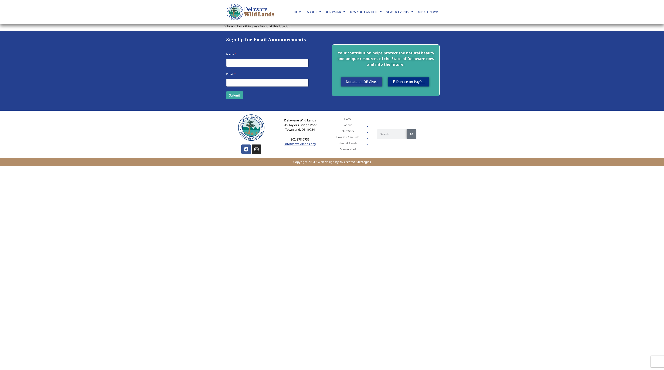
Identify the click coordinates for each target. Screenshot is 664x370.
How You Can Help (365, 11)
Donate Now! (427, 12)
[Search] (411, 134)
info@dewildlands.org (300, 144)
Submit (234, 95)
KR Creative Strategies (355, 162)
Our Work (335, 11)
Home (298, 12)
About (314, 11)
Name (231, 54)
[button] (408, 82)
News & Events (399, 11)
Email (231, 74)
